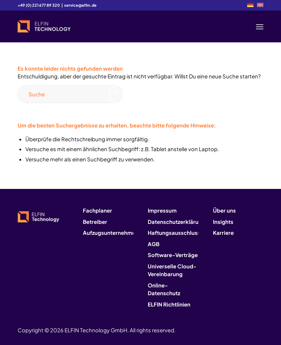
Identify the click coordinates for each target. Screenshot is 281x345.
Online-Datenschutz (164, 289)
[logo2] (44, 26)
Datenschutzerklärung (173, 221)
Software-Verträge (173, 254)
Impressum (162, 210)
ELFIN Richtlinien (169, 304)
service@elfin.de (80, 5)
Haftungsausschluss (173, 232)
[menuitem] (250, 5)
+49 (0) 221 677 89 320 (39, 5)
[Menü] (259, 26)
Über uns (224, 210)
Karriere (223, 232)
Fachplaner (97, 210)
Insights (223, 221)
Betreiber (95, 221)
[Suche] (70, 94)
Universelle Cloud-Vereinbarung (172, 270)
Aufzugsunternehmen (108, 232)
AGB (153, 243)
